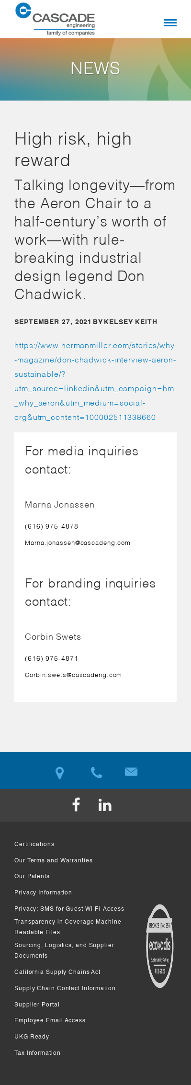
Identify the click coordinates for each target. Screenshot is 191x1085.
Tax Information (37, 1053)
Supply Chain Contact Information (65, 989)
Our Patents (32, 877)
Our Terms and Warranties (53, 861)
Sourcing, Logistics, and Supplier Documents (64, 951)
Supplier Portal (37, 1005)
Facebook (81, 805)
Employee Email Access (50, 1021)
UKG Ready (31, 1037)
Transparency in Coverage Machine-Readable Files (69, 927)
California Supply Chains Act (57, 972)
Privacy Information (43, 893)
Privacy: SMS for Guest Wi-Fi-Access (69, 909)
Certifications (34, 845)
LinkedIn (110, 805)
